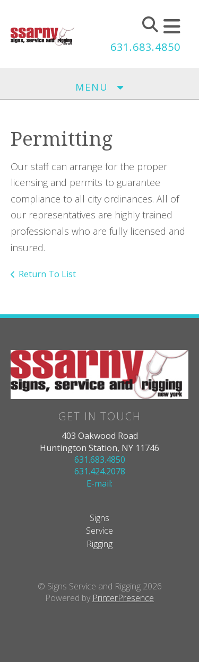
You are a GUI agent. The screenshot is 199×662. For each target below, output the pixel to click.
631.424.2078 (99, 471)
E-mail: (99, 483)
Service (99, 530)
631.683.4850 (145, 47)
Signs (99, 518)
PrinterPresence (123, 598)
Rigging (99, 544)
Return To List (47, 274)
